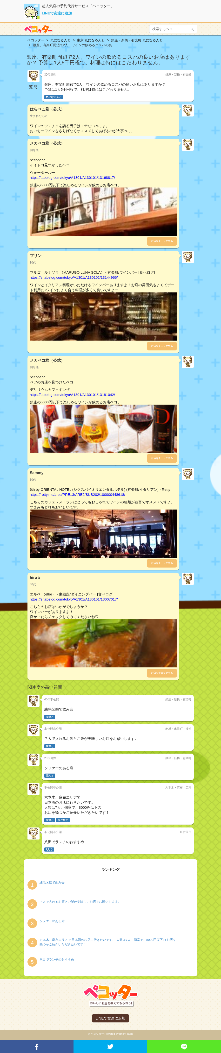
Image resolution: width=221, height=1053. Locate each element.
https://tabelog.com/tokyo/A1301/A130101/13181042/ (72, 395)
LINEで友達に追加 (57, 13)
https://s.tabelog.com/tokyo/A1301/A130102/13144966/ (74, 277)
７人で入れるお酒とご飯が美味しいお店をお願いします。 (80, 902)
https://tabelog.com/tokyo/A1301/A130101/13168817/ (72, 177)
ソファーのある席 (52, 921)
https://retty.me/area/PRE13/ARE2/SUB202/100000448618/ (77, 494)
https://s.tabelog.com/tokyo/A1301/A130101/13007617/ (74, 599)
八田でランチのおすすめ (57, 959)
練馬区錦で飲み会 (52, 882)
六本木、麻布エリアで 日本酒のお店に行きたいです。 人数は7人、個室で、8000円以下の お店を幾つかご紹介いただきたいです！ (108, 942)
